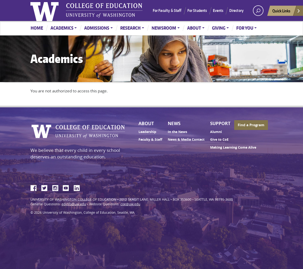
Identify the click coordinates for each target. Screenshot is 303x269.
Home (37, 28)
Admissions (96, 28)
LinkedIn (78, 187)
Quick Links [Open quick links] (286, 12)
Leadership (147, 131)
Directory (236, 10)
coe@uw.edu (130, 204)
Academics (62, 28)
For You (244, 28)
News (174, 123)
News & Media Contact (186, 139)
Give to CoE (219, 139)
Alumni (216, 131)
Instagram (57, 187)
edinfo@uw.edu (74, 204)
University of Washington (45, 10)
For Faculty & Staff (167, 10)
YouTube (68, 187)
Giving (218, 28)
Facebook (35, 187)
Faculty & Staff (150, 139)
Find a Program (251, 124)
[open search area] (258, 10)
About (194, 28)
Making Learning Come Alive (233, 147)
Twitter (46, 187)
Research (130, 28)
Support (220, 123)
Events (218, 10)
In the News (177, 131)
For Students (197, 10)
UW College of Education (104, 10)
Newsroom (164, 28)
